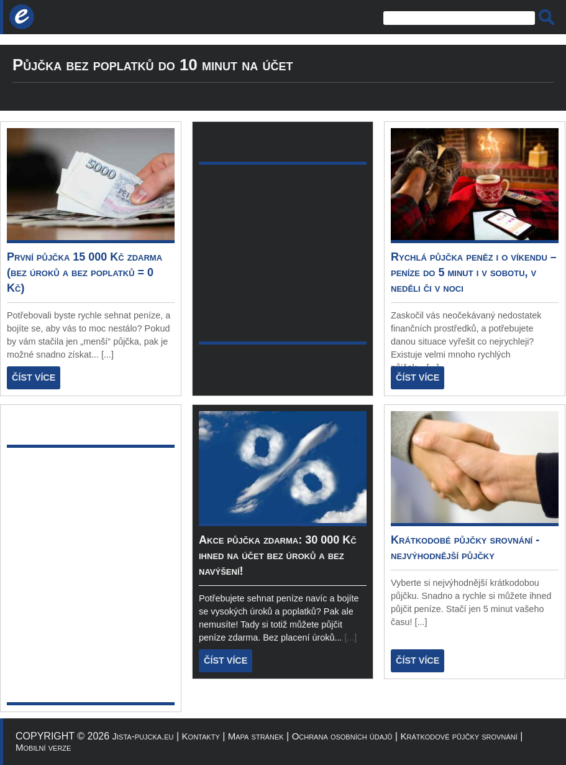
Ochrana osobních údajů (342, 736)
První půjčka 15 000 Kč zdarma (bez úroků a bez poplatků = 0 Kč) (84, 272)
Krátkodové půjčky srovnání (458, 736)
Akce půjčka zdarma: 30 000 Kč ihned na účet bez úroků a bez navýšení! (278, 555)
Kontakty (201, 736)
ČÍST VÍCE (33, 377)
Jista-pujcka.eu (143, 736)
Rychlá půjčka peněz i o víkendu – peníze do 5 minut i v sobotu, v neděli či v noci (474, 272)
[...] (107, 354)
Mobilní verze (43, 747)
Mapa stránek (256, 736)
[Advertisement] (116, 575)
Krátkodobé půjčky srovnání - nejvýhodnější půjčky (465, 548)
